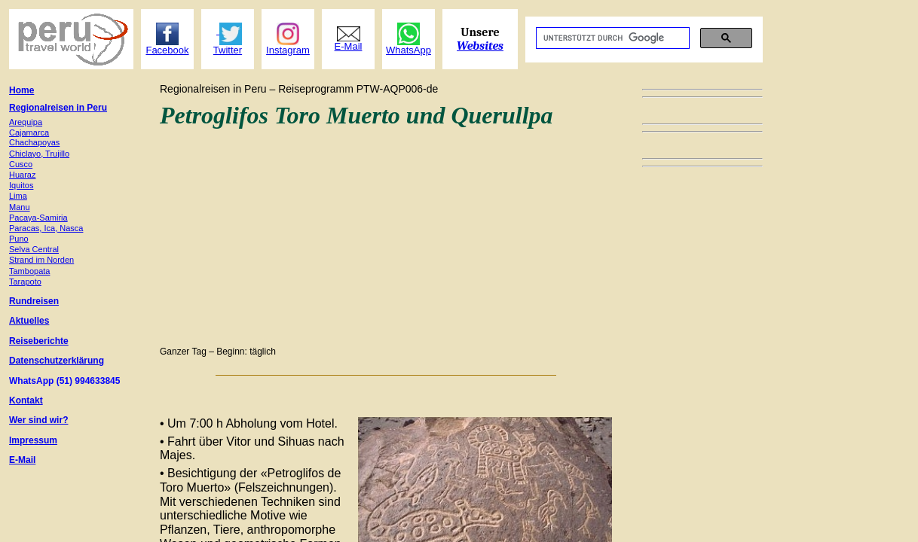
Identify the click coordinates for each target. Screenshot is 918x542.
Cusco (20, 164)
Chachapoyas (34, 142)
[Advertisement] (386, 234)
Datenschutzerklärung (56, 360)
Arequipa (25, 121)
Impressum (33, 440)
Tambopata (29, 271)
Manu (19, 207)
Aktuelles (29, 320)
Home (21, 90)
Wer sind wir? (38, 420)
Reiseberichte (39, 341)
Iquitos (21, 185)
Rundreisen (34, 301)
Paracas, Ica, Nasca (46, 228)
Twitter (227, 50)
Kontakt (26, 400)
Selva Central (34, 249)
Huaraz (22, 174)
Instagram (288, 50)
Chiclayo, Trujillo (39, 153)
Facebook (166, 50)
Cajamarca (29, 132)
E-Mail (22, 460)
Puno (19, 238)
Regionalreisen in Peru (58, 107)
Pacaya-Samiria (38, 217)
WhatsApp (408, 50)
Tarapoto (25, 281)
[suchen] (611, 38)
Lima (18, 195)
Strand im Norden (41, 259)
